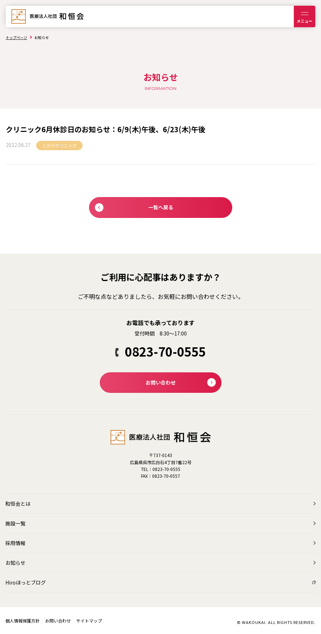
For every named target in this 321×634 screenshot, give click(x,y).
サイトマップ (89, 621)
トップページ (16, 37)
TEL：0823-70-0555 (160, 469)
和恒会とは (17, 503)
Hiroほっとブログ (25, 582)
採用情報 (15, 543)
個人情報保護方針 (22, 621)
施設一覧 (15, 523)
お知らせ (15, 562)
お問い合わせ (58, 621)
